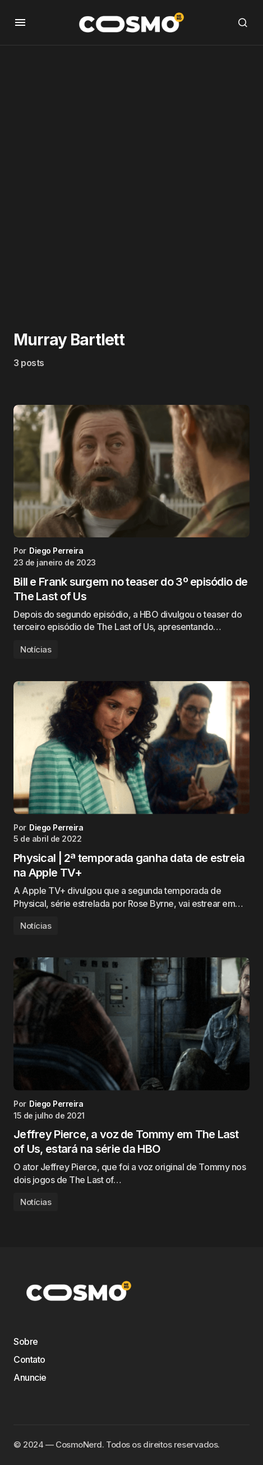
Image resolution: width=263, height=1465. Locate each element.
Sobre (25, 1341)
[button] (20, 22)
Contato (29, 1359)
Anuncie (30, 1377)
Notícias (35, 649)
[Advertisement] (131, 177)
